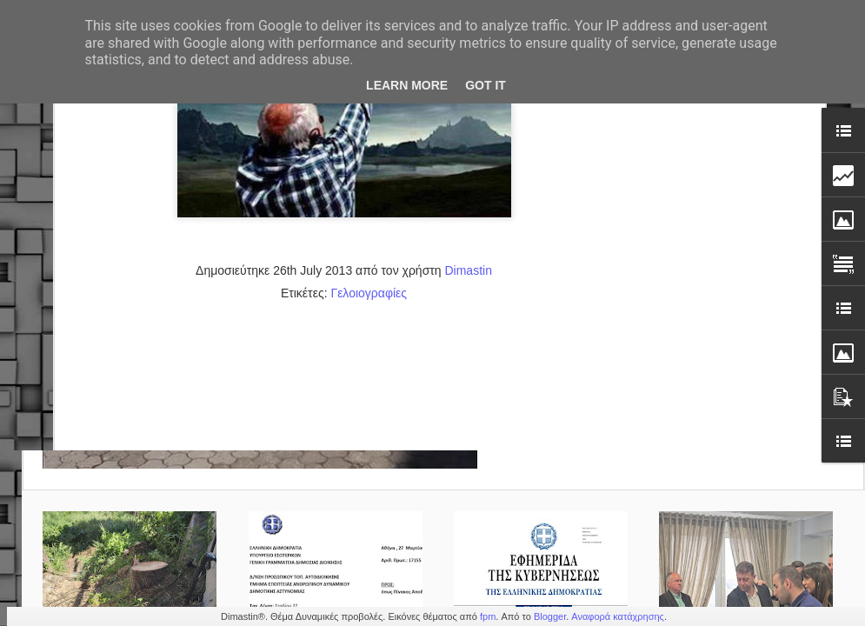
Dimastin (467, 105)
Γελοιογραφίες (368, 128)
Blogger (550, 616)
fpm (488, 616)
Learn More (407, 85)
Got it (485, 85)
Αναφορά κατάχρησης (617, 616)
